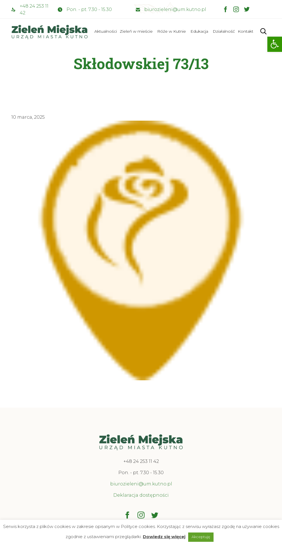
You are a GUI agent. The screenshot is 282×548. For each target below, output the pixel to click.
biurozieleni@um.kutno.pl (175, 9)
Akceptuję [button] (201, 536)
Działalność (224, 31)
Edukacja (199, 31)
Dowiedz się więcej (164, 536)
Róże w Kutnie (171, 31)
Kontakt (245, 31)
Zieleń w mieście (136, 31)
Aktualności (105, 31)
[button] (274, 44)
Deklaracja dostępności (141, 495)
